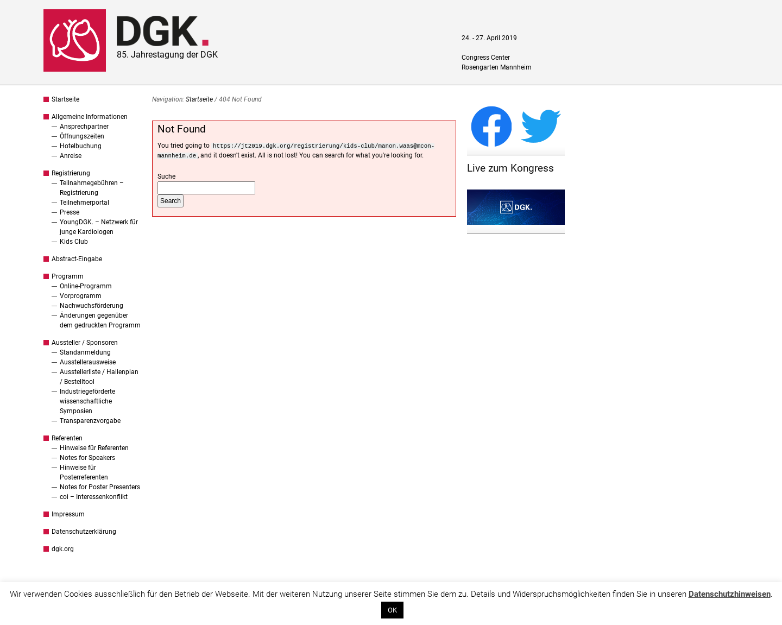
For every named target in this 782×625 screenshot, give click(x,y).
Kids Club (74, 241)
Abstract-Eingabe (77, 259)
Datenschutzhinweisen (730, 594)
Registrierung (71, 173)
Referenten (67, 438)
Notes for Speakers (87, 458)
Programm (68, 276)
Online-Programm (86, 286)
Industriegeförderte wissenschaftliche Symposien (87, 401)
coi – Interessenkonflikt (94, 497)
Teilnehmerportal (84, 202)
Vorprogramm (81, 296)
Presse (69, 212)
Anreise (70, 156)
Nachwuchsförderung (91, 306)
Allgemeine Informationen (90, 117)
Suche (166, 176)
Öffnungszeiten (82, 136)
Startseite (65, 99)
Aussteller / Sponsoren (85, 342)
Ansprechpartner (84, 126)
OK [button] (392, 610)
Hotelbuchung (81, 146)
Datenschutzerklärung (84, 531)
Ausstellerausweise (88, 362)
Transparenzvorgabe (90, 421)
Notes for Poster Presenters (100, 487)
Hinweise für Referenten (94, 448)
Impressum (68, 514)
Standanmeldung (85, 352)
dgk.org (63, 549)
